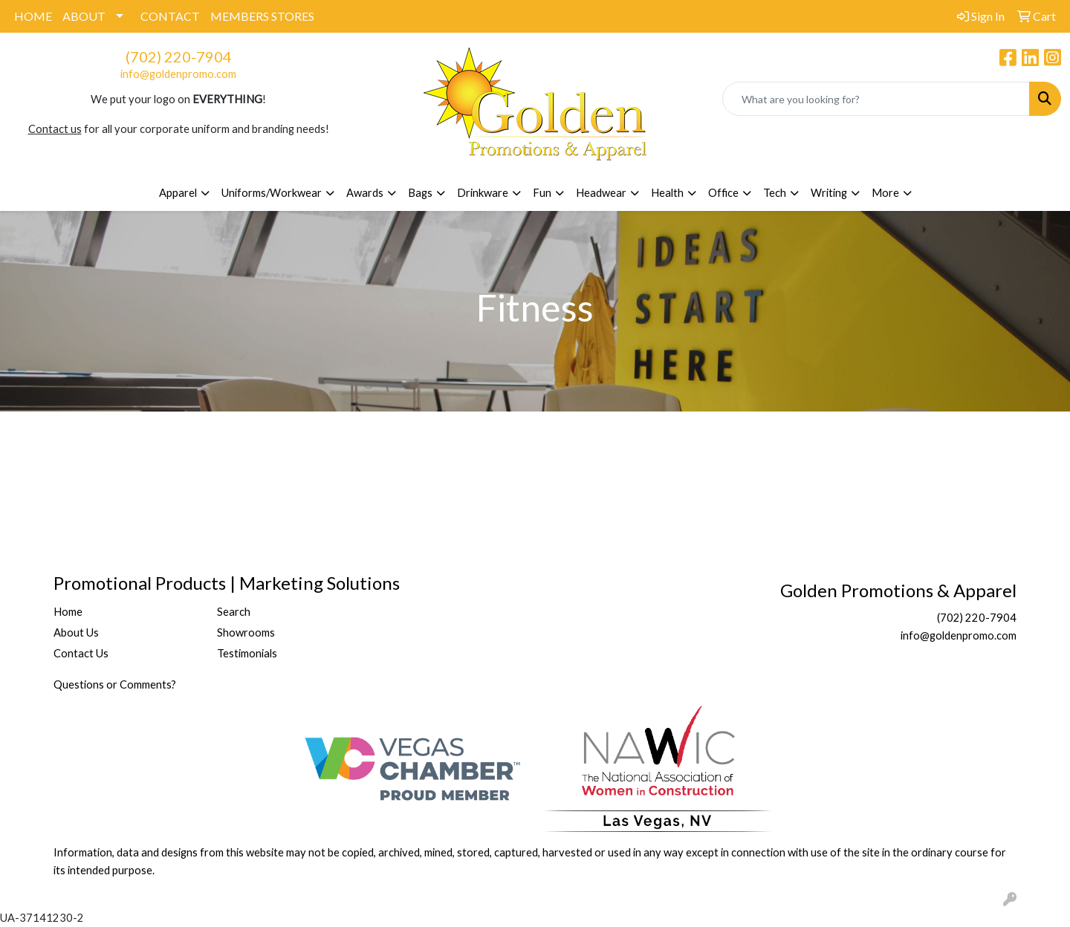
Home (68, 611)
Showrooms (246, 632)
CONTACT (170, 16)
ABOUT (84, 16)
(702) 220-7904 (179, 56)
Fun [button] (542, 192)
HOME (33, 16)
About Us (76, 632)
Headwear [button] (601, 192)
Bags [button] (420, 192)
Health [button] (667, 192)
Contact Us (81, 653)
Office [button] (723, 192)
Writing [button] (829, 192)
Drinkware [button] (482, 192)
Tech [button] (774, 192)
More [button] (885, 192)
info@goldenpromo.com (178, 74)
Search (233, 611)
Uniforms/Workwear (271, 192)
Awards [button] (364, 192)
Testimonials (247, 653)
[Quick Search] (876, 99)
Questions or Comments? (115, 684)
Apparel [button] (178, 192)
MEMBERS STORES (262, 16)
